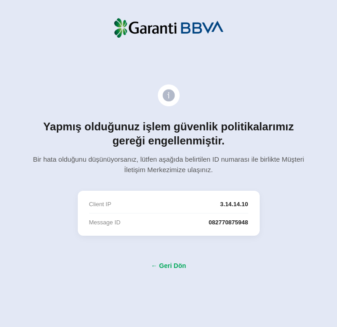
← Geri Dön (168, 265)
